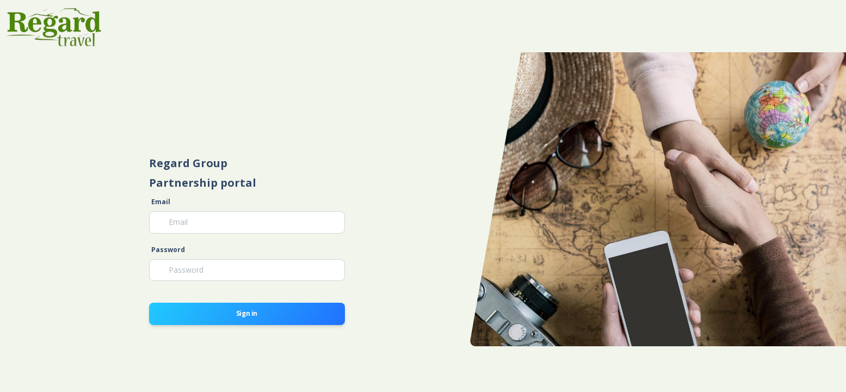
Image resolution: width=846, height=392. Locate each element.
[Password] (247, 270)
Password (168, 249)
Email (160, 201)
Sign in (246, 313)
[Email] (247, 222)
